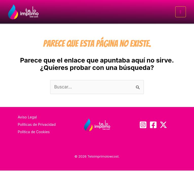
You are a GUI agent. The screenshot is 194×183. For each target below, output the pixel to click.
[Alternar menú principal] (180, 11)
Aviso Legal (27, 117)
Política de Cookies (34, 132)
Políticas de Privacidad (37, 124)
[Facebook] (153, 125)
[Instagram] (143, 125)
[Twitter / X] (163, 125)
